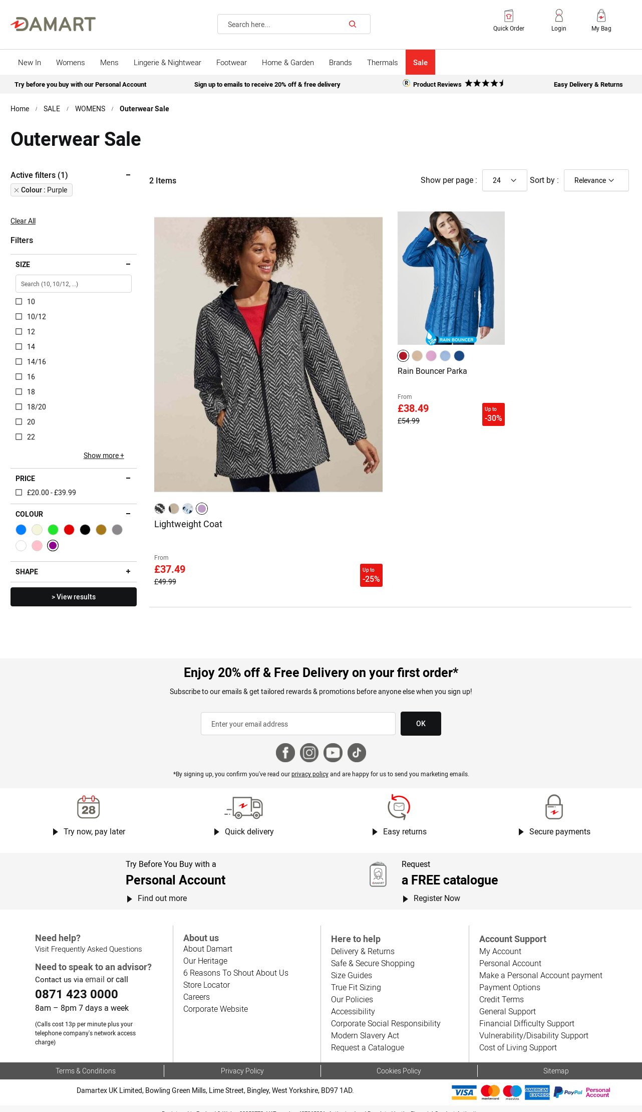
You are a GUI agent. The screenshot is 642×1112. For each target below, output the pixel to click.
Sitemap (555, 1063)
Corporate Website (215, 1002)
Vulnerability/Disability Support (531, 1029)
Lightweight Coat (188, 522)
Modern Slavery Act (364, 1029)
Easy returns (405, 825)
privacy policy (310, 768)
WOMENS (90, 108)
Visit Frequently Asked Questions (87, 942)
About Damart (207, 942)
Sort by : (544, 179)
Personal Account (509, 957)
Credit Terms (501, 993)
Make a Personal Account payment (539, 969)
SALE (52, 108)
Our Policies (351, 993)
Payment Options (509, 981)
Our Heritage (205, 954)
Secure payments (560, 825)
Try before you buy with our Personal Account (80, 84)
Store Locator (206, 978)
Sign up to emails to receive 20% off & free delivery (268, 84)
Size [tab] (23, 264)
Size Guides (351, 969)
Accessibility (352, 1005)
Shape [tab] (27, 571)
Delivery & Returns (362, 945)
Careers (196, 990)
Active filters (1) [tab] (39, 174)
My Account (499, 945)
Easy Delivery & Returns (588, 84)
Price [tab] (25, 478)
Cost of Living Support (517, 1041)
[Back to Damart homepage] (53, 24)
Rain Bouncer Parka (432, 369)
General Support (507, 1005)
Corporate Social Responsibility (384, 1017)
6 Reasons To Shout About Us (234, 966)
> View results (73, 596)
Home (20, 108)
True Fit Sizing (355, 981)
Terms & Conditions (85, 1063)
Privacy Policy (242, 1063)
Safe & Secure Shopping (372, 957)
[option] (159, 507)
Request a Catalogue (367, 1041)
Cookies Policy (399, 1063)
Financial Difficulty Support (525, 1017)
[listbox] (182, 507)
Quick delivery (249, 825)
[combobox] (294, 24)
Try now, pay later (94, 825)
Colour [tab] (29, 513)
